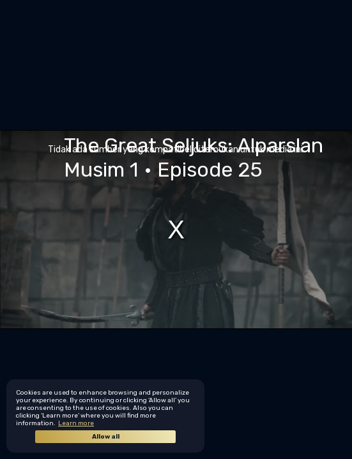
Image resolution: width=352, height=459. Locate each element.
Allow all (105, 437)
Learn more (76, 423)
